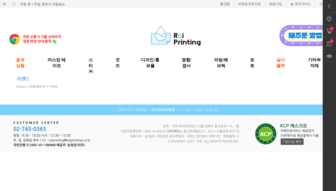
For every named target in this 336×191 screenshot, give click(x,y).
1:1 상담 (184, 109)
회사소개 (125, 109)
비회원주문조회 (249, 4)
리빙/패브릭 (37, 86)
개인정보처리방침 (163, 109)
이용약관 (141, 109)
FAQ (197, 109)
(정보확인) (174, 131)
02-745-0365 (29, 129)
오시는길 (211, 109)
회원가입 (275, 4)
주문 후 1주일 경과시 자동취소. (42, 4)
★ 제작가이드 (300, 4)
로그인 (225, 4)
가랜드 (53, 86)
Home (20, 86)
